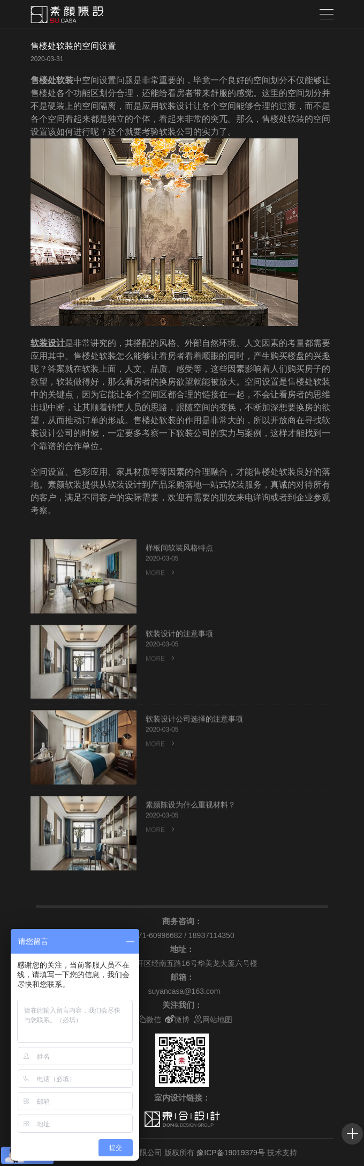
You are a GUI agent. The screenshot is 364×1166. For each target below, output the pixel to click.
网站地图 (213, 1019)
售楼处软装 (52, 80)
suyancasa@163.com (184, 991)
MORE (161, 611)
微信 (148, 1019)
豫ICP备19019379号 (230, 1152)
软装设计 (48, 343)
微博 (177, 1019)
